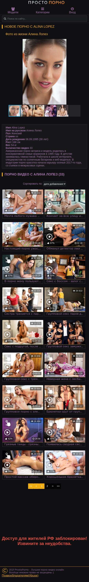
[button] (80, 42)
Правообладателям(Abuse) (20, 575)
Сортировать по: (32, 183)
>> (58, 486)
